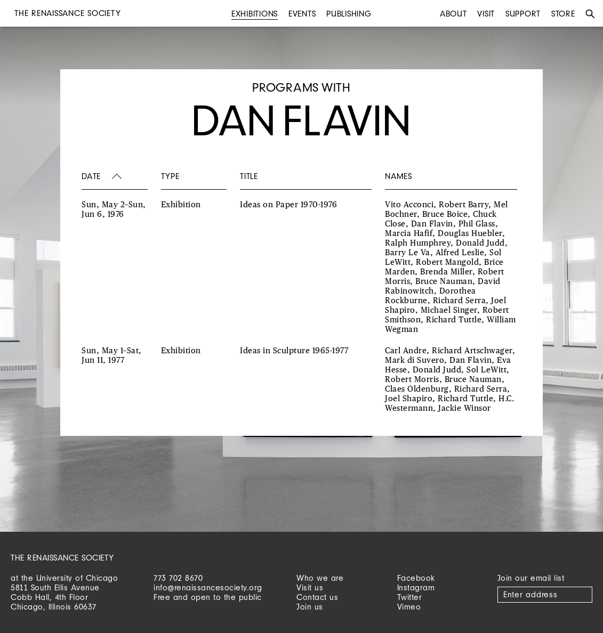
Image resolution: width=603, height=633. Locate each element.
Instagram (416, 587)
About (453, 14)
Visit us (309, 587)
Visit (486, 14)
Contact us (317, 597)
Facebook (416, 578)
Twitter (409, 597)
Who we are (319, 578)
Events (302, 14)
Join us (309, 607)
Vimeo (409, 607)
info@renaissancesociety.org (208, 587)
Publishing (349, 14)
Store (563, 14)
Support (523, 14)
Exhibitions (254, 14)
